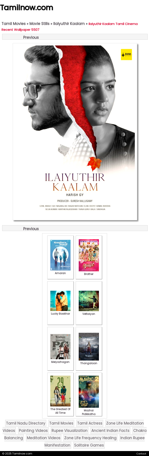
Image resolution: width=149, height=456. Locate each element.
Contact (141, 453)
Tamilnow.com (26, 7)
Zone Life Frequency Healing (90, 437)
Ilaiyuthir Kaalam (69, 23)
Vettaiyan (89, 312)
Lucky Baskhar (60, 311)
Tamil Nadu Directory (25, 423)
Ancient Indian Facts (110, 430)
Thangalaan (89, 361)
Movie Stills (39, 23)
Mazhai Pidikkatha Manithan (89, 412)
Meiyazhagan (60, 360)
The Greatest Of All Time (60, 409)
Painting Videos (33, 430)
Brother (89, 272)
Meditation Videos (43, 437)
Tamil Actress (89, 423)
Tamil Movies (14, 23)
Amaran (60, 271)
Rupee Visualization (70, 430)
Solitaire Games (89, 445)
